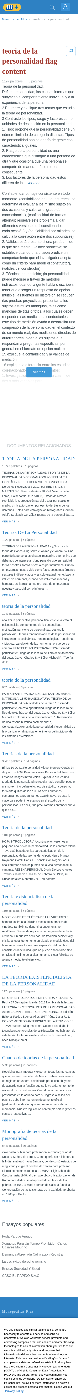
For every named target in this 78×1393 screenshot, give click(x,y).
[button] (71, 62)
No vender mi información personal (27, 1355)
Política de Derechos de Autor (24, 1338)
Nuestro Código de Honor (20, 1350)
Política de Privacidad (18, 1332)
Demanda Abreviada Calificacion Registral (32, 1254)
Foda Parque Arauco (17, 1236)
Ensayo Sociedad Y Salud (21, 1268)
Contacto (8, 1320)
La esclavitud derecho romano (24, 1261)
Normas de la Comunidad (20, 1344)
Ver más (39, 372)
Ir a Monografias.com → (20, 1367)
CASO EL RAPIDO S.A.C (20, 1276)
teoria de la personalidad (50, 19)
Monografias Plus (14, 19)
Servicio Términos (15, 1326)
